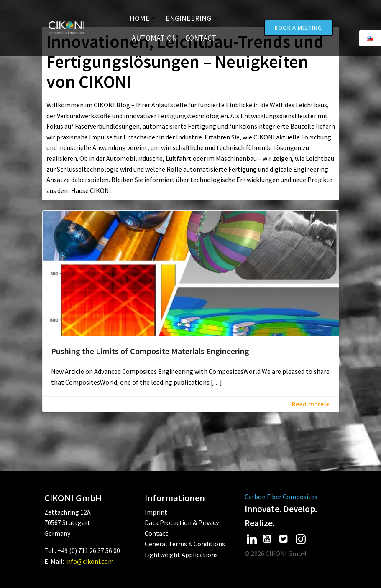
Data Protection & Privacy (182, 522)
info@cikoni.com (89, 561)
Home (143, 18)
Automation (154, 38)
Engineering (192, 18)
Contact (200, 38)
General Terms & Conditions (185, 544)
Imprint (156, 512)
